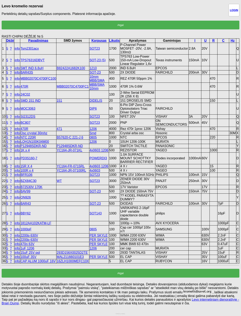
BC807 (25, 122)
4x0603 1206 (99, 150)
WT (59, 181)
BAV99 (25, 191)
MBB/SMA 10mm (97, 86)
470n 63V (27, 244)
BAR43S (26, 72)
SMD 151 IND (30, 100)
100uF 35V (28, 257)
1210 (93, 68)
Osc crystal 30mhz (33, 133)
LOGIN (234, 10)
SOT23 (95, 48)
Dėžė (10, 40)
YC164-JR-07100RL (71, 170)
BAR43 (25, 203)
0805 (93, 137)
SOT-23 (95, 72)
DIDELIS (96, 100)
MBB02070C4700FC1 (73, 86)
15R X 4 (26, 166)
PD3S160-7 (28, 158)
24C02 (25, 94)
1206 (93, 129)
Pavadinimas (38, 40)
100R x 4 (27, 170)
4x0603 (95, 170)
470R (24, 86)
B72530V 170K (31, 187)
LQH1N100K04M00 (34, 141)
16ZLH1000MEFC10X (73, 261)
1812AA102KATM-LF (35, 223)
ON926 (25, 197)
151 (59, 100)
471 (59, 129)
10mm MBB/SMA (97, 78)
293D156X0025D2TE (72, 252)
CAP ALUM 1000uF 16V (38, 261)
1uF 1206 (27, 248)
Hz (233, 40)
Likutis (114, 40)
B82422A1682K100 (71, 68)
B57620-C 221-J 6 (70, 137)
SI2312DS (27, 116)
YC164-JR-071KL (69, 150)
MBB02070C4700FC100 (38, 78)
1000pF (25, 229)
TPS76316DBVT (32, 60)
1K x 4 (25, 150)
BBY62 (25, 213)
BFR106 (26, 174)
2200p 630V (29, 235)
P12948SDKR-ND (33, 146)
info (17, 48)
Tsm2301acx (29, 48)
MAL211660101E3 (70, 257)
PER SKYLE (99, 235)
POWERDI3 (98, 158)
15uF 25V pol (30, 252)
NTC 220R (28, 137)
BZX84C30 (28, 181)
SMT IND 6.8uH (32, 68)
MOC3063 (27, 108)
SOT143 (96, 213)
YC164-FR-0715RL (71, 166)
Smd (93, 133)
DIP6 (93, 108)
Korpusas (98, 40)
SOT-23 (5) (98, 60)
